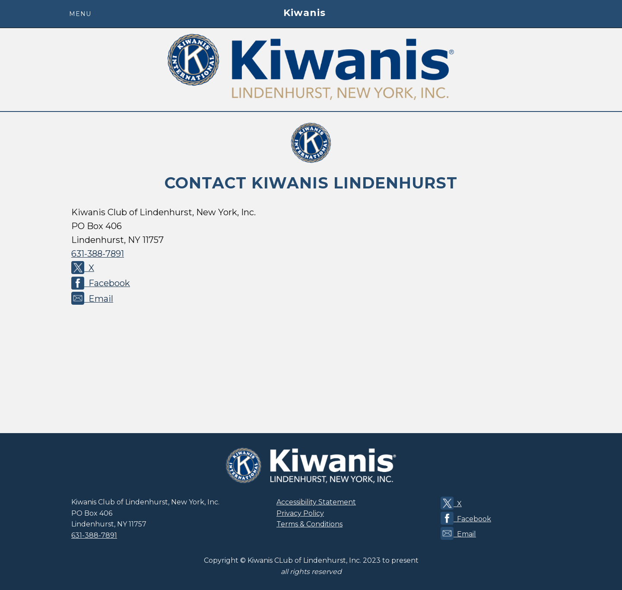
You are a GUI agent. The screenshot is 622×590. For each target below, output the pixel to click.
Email (92, 298)
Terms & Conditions (309, 524)
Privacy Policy (300, 513)
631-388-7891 (97, 254)
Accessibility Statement (316, 502)
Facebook (100, 282)
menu (80, 14)
